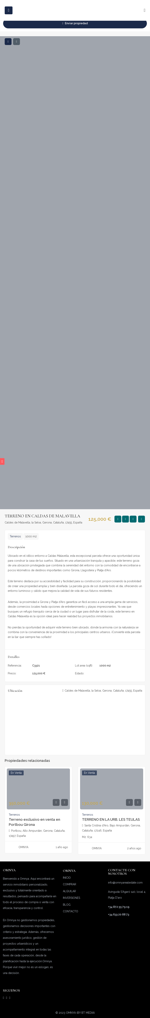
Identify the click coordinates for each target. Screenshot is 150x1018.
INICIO (67, 877)
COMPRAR (69, 884)
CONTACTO (70, 911)
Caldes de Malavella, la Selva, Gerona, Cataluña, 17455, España (43, 522)
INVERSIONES (71, 897)
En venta (105, 673)
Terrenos (15, 536)
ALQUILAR (69, 891)
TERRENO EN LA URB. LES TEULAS (111, 819)
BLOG (67, 904)
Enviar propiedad (75, 23)
